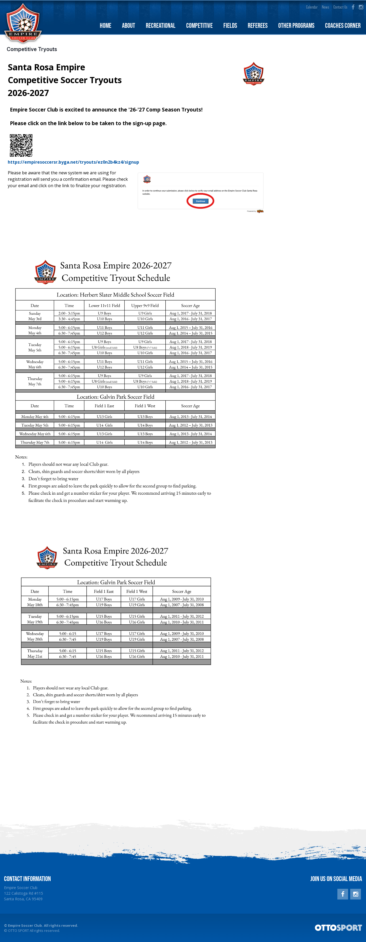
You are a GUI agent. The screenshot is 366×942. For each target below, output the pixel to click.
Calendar (312, 7)
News (325, 7)
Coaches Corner (343, 26)
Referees (258, 26)
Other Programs (296, 26)
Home (105, 26)
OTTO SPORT (18, 931)
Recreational (161, 26)
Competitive (199, 26)
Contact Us (340, 7)
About (128, 26)
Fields (230, 26)
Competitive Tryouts (32, 50)
